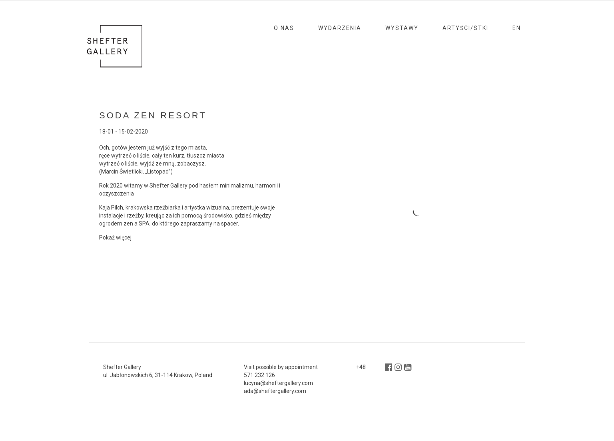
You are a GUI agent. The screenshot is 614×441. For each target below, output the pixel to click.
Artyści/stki (465, 28)
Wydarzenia (339, 28)
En (516, 28)
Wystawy (402, 28)
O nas (284, 28)
